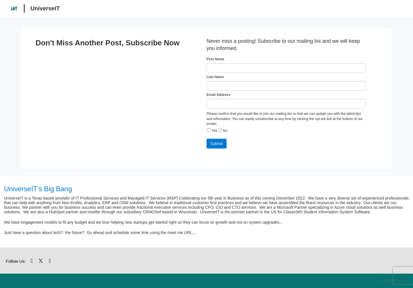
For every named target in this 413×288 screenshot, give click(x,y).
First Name (215, 59)
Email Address (218, 95)
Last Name (215, 77)
